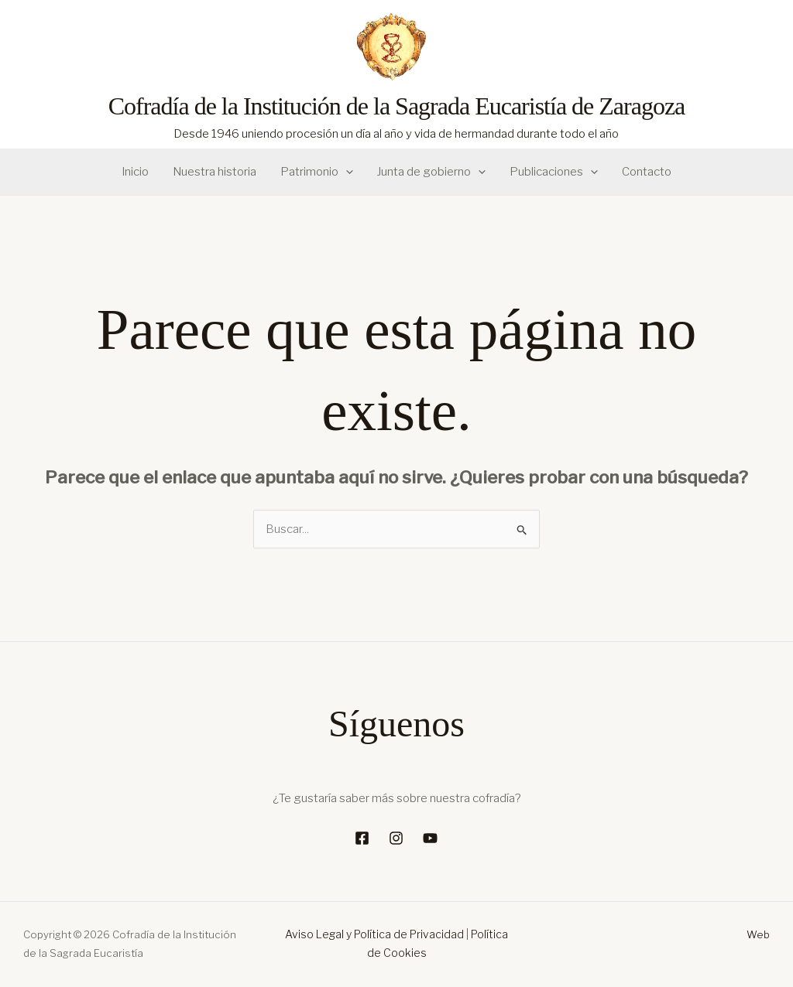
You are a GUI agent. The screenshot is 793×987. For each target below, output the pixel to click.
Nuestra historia (215, 172)
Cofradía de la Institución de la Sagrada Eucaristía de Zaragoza (396, 106)
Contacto (645, 172)
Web (758, 934)
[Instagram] (396, 838)
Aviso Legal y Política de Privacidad (374, 934)
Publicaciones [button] (553, 172)
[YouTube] (430, 838)
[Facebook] (362, 838)
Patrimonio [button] (316, 172)
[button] (345, 172)
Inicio (136, 172)
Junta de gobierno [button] (431, 172)
